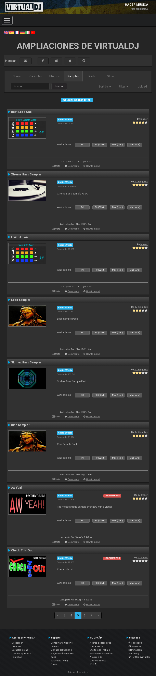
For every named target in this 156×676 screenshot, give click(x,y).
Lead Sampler (20, 299)
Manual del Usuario (61, 649)
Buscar (59, 86)
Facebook (135, 642)
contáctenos (96, 646)
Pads (92, 76)
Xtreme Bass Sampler (26, 174)
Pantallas (17, 657)
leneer (144, 118)
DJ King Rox (141, 181)
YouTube (135, 646)
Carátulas (35, 76)
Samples (73, 76)
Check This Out (22, 550)
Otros (110, 76)
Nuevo (17, 76)
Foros (54, 664)
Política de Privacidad (101, 653)
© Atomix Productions (78, 672)
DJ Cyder (143, 494)
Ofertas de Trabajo (100, 649)
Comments (73, 166)
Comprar (16, 646)
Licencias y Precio (21, 653)
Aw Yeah (17, 487)
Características (20, 649)
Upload (142, 86)
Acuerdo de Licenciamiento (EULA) (98, 660)
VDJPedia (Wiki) (59, 660)
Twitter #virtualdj (139, 657)
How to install (93, 166)
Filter (123, 86)
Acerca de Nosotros (100, 642)
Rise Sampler (20, 425)
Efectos (54, 76)
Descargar (17, 642)
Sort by (105, 86)
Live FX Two (19, 237)
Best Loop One (21, 111)
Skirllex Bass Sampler (26, 362)
